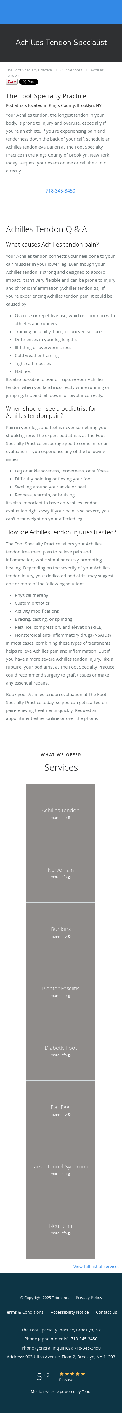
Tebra (87, 1391)
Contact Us (106, 1312)
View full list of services (96, 1266)
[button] (61, 190)
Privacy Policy (89, 1297)
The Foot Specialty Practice (29, 70)
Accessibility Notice (70, 1312)
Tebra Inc (60, 1297)
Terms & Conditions (24, 1312)
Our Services (71, 70)
